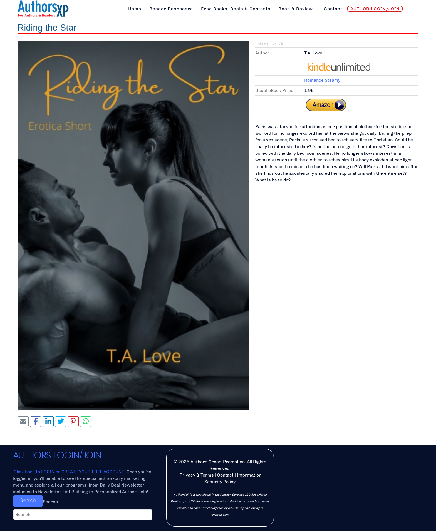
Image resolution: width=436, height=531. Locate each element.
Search (28, 500)
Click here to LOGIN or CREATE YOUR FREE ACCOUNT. (70, 471)
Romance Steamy (322, 80)
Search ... (52, 501)
